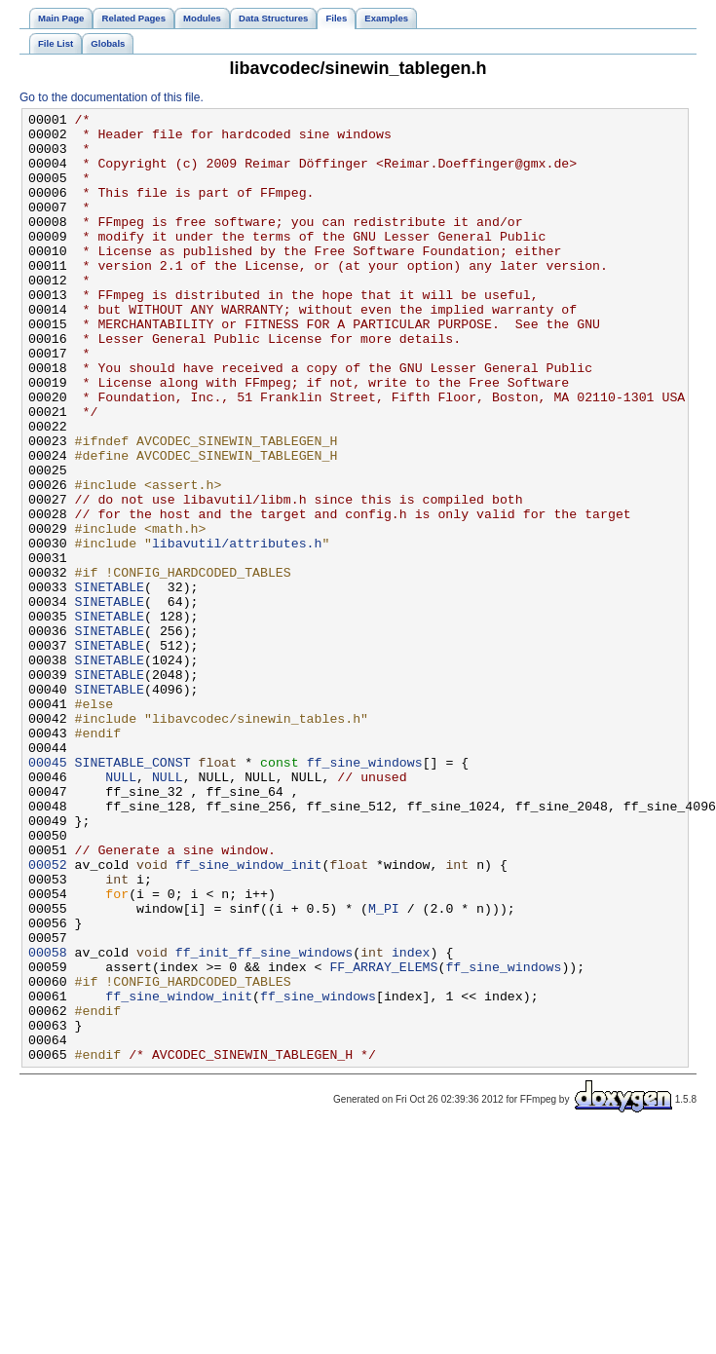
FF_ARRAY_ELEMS (383, 1138)
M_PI (383, 1068)
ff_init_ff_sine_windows (264, 1121)
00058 (47, 1121)
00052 (47, 1016)
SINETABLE (109, 683)
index (411, 1121)
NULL (120, 911)
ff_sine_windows (365, 893)
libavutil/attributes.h (237, 630)
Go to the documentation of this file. (111, 97)
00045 (47, 893)
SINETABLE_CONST (133, 893)
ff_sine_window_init (248, 1016)
